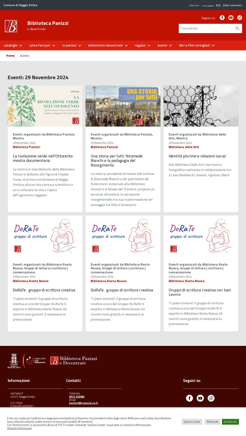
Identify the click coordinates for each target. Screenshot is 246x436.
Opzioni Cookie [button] (192, 422)
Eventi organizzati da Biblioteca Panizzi (43, 134)
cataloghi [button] (11, 45)
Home (10, 55)
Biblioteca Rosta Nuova (31, 280)
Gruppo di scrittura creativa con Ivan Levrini (200, 292)
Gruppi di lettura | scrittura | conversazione (40, 270)
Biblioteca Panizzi (48, 25)
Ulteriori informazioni (19, 428)
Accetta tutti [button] (230, 422)
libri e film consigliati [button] (194, 45)
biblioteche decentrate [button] (105, 45)
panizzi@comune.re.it (83, 403)
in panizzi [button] (69, 45)
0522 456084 (77, 397)
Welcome (194, 5)
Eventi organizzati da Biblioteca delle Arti (197, 136)
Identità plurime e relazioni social (197, 156)
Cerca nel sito (190, 28)
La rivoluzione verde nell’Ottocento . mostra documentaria (43, 158)
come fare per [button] (39, 45)
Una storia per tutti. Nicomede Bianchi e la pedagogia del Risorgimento (117, 160)
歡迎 (218, 5)
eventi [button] (162, 45)
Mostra (18, 138)
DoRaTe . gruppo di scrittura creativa (44, 290)
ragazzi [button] (140, 45)
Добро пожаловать (232, 5)
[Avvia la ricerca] (237, 28)
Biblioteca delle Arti (184, 146)
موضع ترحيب (207, 5)
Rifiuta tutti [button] (212, 422)
